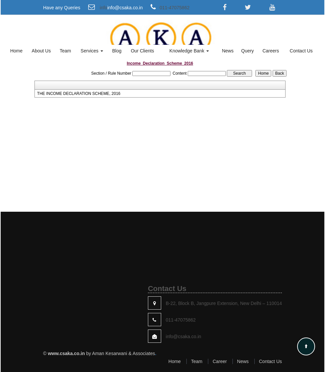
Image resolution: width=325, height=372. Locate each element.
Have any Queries (61, 7)
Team (65, 50)
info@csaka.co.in (125, 7)
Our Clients (142, 50)
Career (220, 361)
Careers (270, 50)
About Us (41, 50)
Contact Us (301, 50)
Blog (116, 50)
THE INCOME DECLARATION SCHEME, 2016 (78, 93)
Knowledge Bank (189, 50)
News (227, 50)
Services (92, 50)
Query (247, 50)
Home (16, 50)
